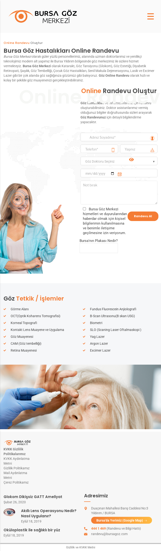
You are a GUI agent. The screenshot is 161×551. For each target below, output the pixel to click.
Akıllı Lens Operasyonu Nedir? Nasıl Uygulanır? (48, 513)
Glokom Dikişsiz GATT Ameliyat (33, 496)
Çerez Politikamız (16, 482)
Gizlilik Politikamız (17, 468)
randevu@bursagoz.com (109, 534)
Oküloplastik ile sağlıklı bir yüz (32, 529)
